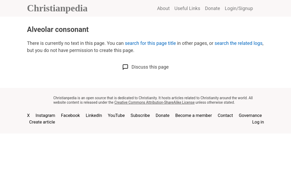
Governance (250, 115)
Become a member (193, 115)
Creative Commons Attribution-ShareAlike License (154, 102)
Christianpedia (57, 8)
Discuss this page (145, 67)
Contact (225, 115)
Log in (258, 122)
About (163, 8)
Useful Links (187, 8)
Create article (42, 122)
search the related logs (239, 43)
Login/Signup (239, 8)
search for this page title (150, 43)
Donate (212, 8)
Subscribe (140, 115)
